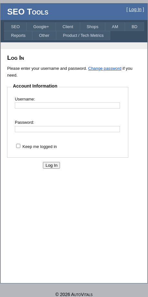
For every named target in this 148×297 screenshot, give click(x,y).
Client (68, 26)
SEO (15, 26)
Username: (25, 99)
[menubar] (75, 31)
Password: (24, 122)
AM (115, 26)
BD (134, 26)
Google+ (41, 26)
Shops (92, 26)
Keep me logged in (40, 146)
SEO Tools (27, 11)
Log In (135, 9)
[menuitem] (15, 26)
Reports (18, 35)
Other (44, 35)
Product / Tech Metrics (83, 35)
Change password (104, 68)
